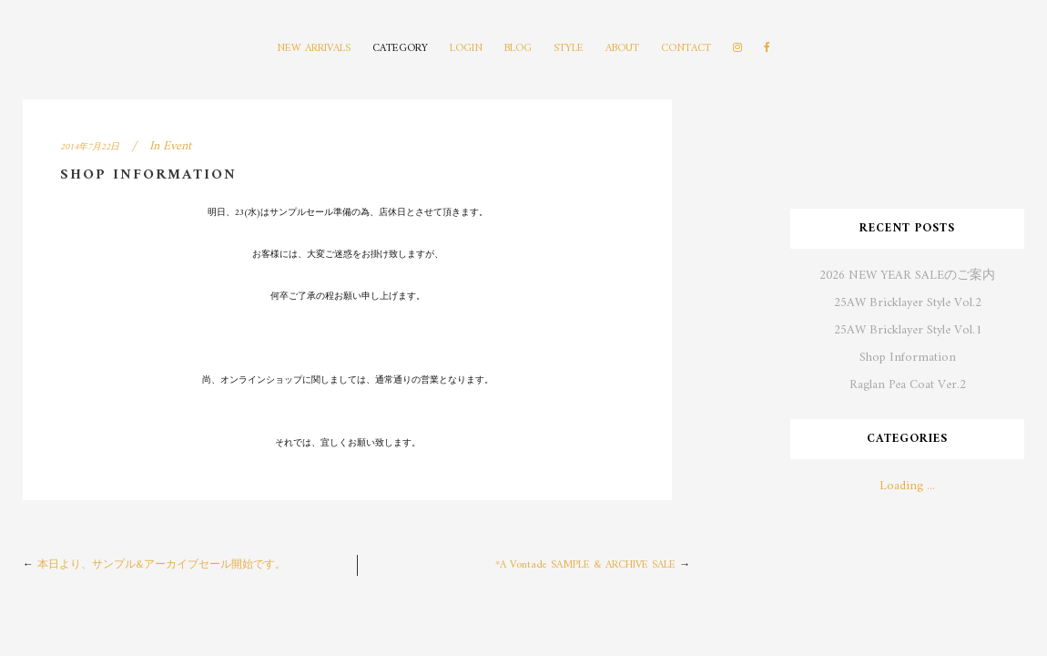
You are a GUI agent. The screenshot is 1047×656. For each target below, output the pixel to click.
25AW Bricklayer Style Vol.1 (907, 330)
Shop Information (907, 357)
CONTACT (686, 48)
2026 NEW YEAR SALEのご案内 (907, 275)
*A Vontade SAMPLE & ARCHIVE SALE (585, 565)
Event (177, 146)
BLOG (518, 48)
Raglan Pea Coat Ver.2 (907, 385)
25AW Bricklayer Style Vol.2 (907, 303)
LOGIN (466, 48)
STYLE (569, 48)
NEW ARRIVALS (314, 48)
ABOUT (622, 48)
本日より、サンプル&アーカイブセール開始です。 (161, 565)
